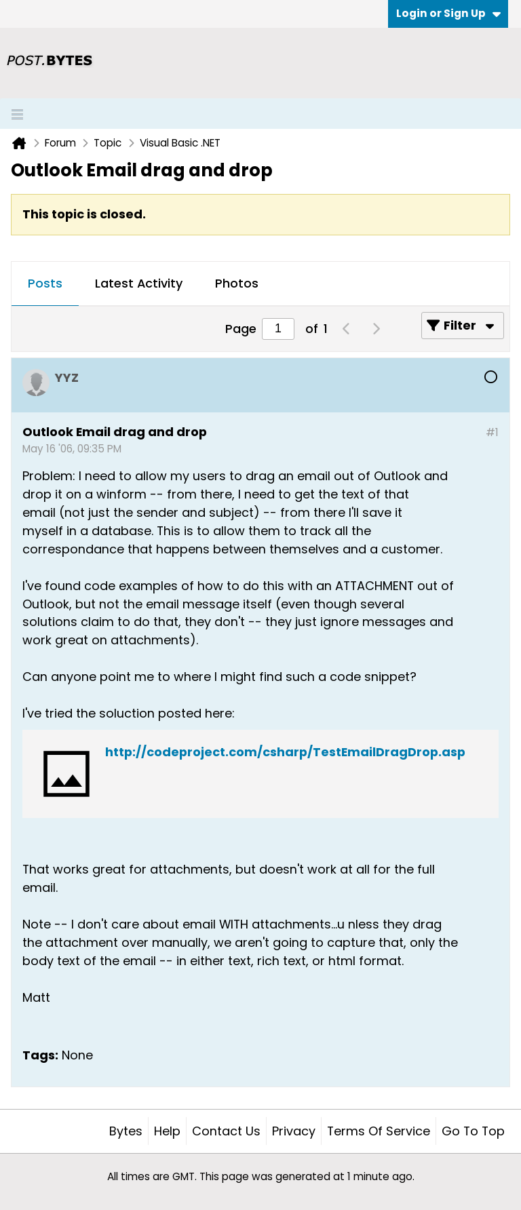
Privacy (293, 1131)
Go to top (473, 1131)
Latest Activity (138, 283)
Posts (45, 283)
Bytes (125, 1131)
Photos (236, 283)
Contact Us (226, 1131)
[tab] (45, 284)
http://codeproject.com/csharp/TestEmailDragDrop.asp (285, 751)
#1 (492, 432)
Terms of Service (378, 1131)
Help (167, 1131)
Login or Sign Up (448, 13)
